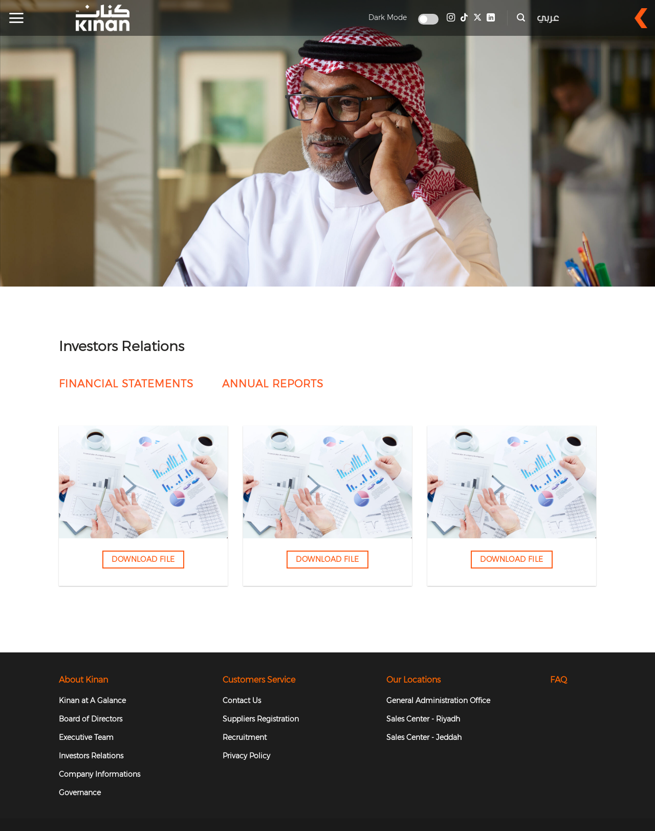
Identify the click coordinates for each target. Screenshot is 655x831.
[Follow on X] (477, 18)
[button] (16, 18)
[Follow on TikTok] (464, 18)
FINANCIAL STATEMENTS (126, 384)
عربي (548, 18)
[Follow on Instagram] (451, 18)
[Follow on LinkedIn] (491, 18)
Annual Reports (272, 384)
